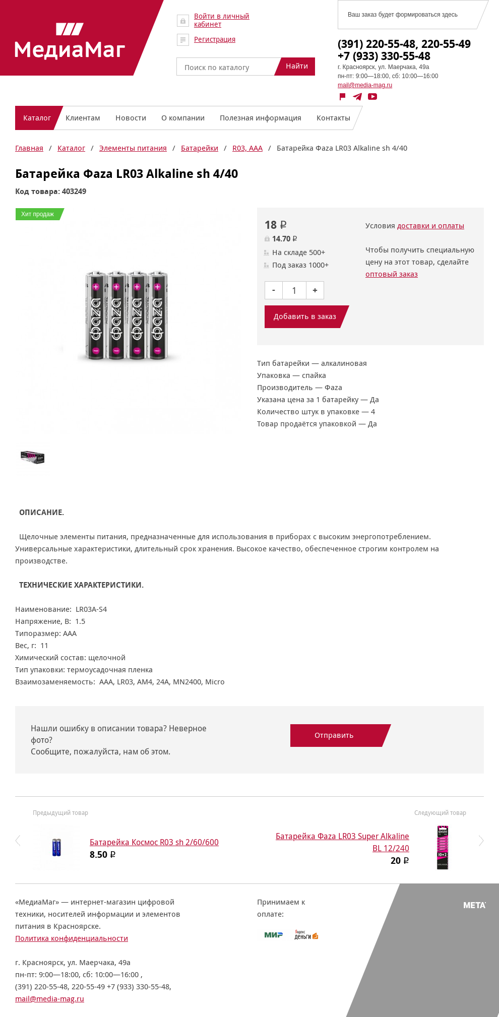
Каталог (71, 148)
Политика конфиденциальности (71, 938)
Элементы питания (133, 148)
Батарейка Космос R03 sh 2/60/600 (154, 842)
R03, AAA (247, 148)
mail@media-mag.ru (365, 85)
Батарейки (199, 148)
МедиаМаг (70, 41)
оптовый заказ (391, 274)
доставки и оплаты (430, 225)
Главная (29, 148)
